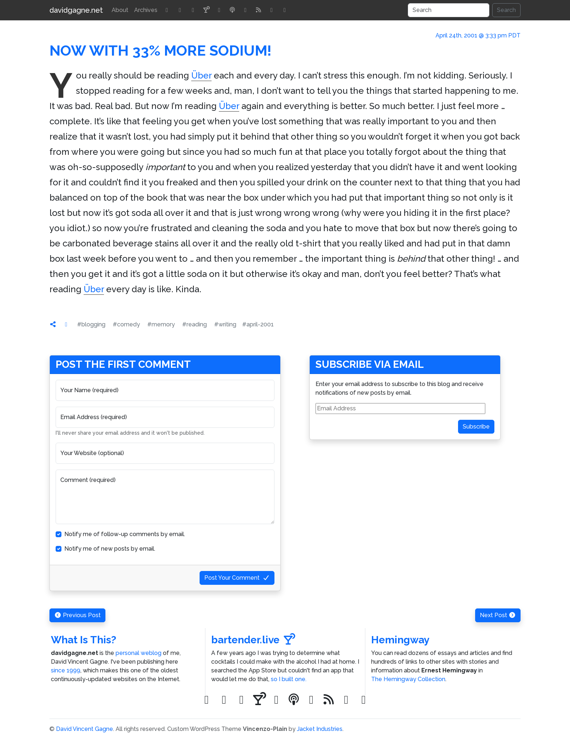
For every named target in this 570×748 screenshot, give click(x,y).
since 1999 (65, 670)
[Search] (448, 10)
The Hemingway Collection (408, 679)
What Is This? (83, 640)
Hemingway (400, 640)
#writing (225, 324)
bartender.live (253, 640)
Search (506, 10)
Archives (145, 10)
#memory (161, 324)
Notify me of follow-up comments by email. (124, 534)
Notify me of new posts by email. (109, 548)
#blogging (91, 324)
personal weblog (138, 653)
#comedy (126, 324)
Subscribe (476, 426)
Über (201, 75)
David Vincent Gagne (84, 728)
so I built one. (288, 679)
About (120, 10)
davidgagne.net (76, 10)
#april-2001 (258, 324)
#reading (194, 324)
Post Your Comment (237, 577)
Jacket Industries (319, 728)
